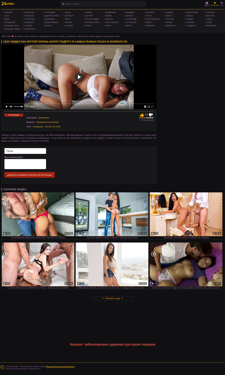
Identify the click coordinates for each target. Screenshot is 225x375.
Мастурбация (111, 22)
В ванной (29, 16)
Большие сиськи (12, 26)
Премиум (150, 26)
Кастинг (89, 16)
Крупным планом (93, 22)
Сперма (189, 16)
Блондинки (9, 22)
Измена (88, 12)
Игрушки (69, 26)
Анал (6, 16)
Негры (128, 26)
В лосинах (30, 19)
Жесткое (69, 16)
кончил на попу (52, 126)
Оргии (149, 16)
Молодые (129, 12)
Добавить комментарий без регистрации (29, 175)
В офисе (29, 26)
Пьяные (169, 12)
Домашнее (50, 19)
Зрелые (68, 22)
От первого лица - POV (154, 19)
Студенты (190, 26)
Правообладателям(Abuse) (60, 367)
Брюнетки (29, 12)
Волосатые (30, 29)
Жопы (68, 19)
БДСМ (6, 19)
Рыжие (169, 22)
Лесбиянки (110, 12)
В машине (29, 22)
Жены (67, 12)
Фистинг (210, 16)
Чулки (209, 22)
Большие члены (12, 29)
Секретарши (192, 12)
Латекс (88, 26)
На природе (131, 19)
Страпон (190, 22)
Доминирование (53, 22)
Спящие (190, 19)
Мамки (108, 16)
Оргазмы (150, 12)
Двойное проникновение (53, 16)
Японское (211, 26)
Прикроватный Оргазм (47, 122)
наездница (38, 126)
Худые (209, 19)
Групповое (50, 12)
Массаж (109, 19)
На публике (130, 22)
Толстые (210, 12)
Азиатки (8, 12)
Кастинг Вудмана (93, 19)
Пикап (149, 22)
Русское (170, 19)
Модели (207, 4)
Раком (169, 16)
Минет (108, 26)
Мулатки (129, 16)
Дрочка (48, 26)
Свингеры (170, 26)
